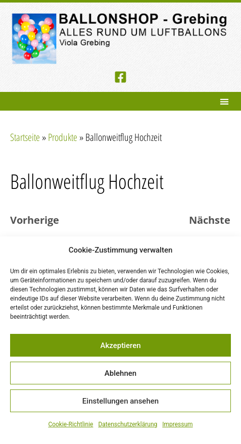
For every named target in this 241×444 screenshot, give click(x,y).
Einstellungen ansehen (120, 401)
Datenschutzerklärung (127, 424)
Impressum (177, 424)
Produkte (62, 137)
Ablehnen (120, 373)
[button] (224, 101)
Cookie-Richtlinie (70, 424)
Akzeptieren (120, 345)
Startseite (25, 137)
